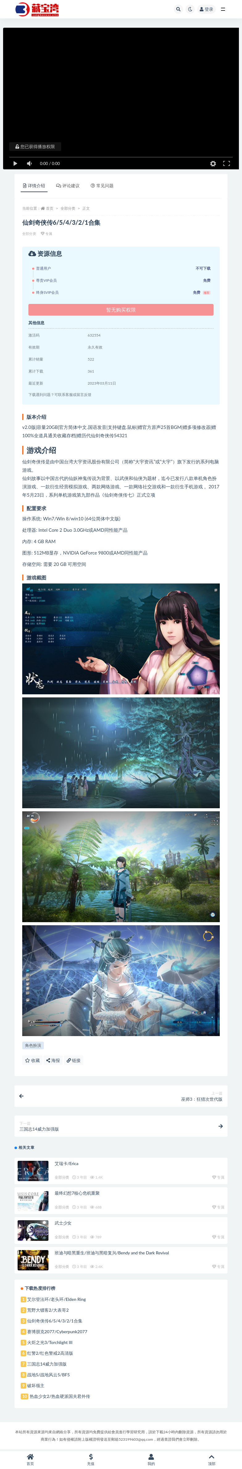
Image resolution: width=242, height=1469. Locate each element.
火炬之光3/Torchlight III (50, 1343)
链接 (74, 1060)
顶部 (212, 1460)
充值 (90, 1460)
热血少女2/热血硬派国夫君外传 (60, 1397)
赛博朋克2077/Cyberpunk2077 (57, 1332)
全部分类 (67, 208)
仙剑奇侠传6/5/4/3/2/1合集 (54, 1322)
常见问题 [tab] (102, 185)
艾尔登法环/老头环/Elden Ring (56, 1300)
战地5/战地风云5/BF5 (48, 1375)
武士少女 (63, 1224)
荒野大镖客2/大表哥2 (48, 1311)
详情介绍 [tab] (34, 185)
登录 (206, 9)
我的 (151, 1460)
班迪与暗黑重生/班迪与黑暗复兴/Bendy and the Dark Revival (112, 1254)
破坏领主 (35, 1386)
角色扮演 (33, 1045)
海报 (53, 1060)
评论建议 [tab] (68, 185)
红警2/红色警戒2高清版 (50, 1354)
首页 (49, 208)
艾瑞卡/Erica (66, 1164)
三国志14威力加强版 (47, 1365)
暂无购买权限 (121, 310)
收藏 (32, 1060)
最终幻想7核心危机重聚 (77, 1194)
